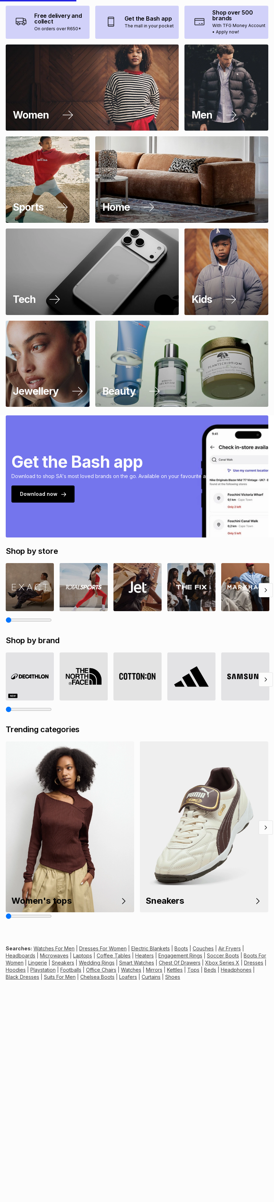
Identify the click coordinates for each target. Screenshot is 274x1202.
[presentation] (13, 58)
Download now (43, 558)
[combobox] (173, 16)
